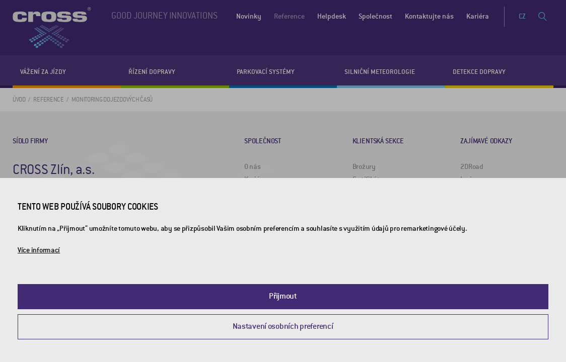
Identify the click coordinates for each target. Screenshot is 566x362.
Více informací (39, 250)
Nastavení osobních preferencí (283, 326)
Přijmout (283, 296)
